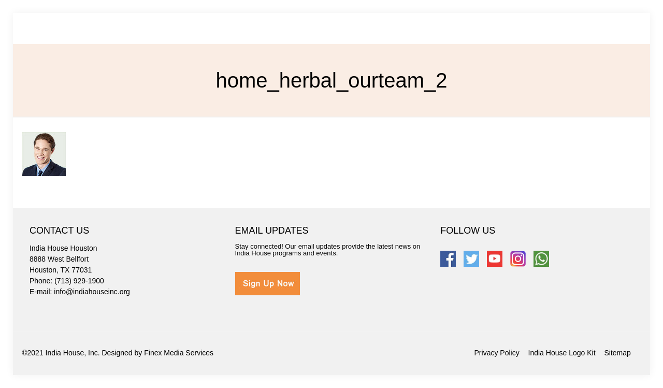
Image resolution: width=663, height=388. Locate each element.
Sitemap (617, 353)
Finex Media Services (178, 353)
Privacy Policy (497, 353)
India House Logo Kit (562, 353)
